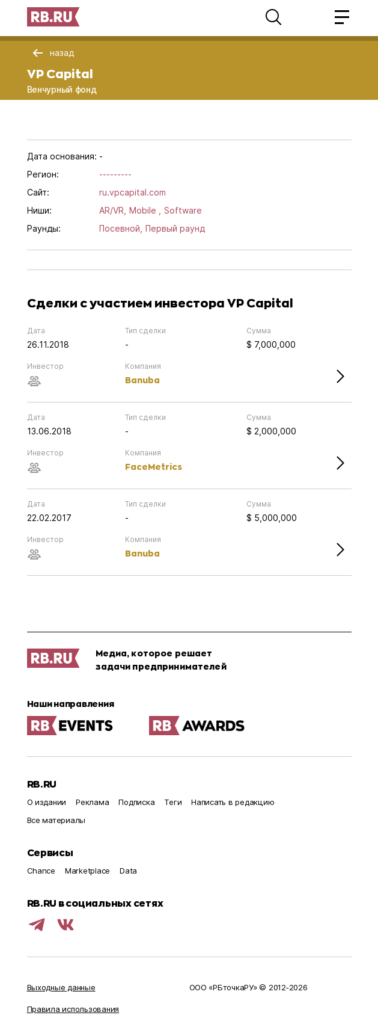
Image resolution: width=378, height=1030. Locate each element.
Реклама (92, 802)
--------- (115, 174)
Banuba (142, 380)
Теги (172, 802)
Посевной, (120, 228)
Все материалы (56, 820)
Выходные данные (61, 987)
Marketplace (87, 870)
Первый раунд (175, 228)
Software (183, 210)
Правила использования (73, 1009)
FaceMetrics (153, 466)
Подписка (136, 802)
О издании (47, 802)
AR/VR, (112, 210)
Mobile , (145, 210)
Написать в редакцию (232, 802)
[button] (273, 16)
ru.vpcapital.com (132, 192)
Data (128, 870)
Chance (41, 870)
